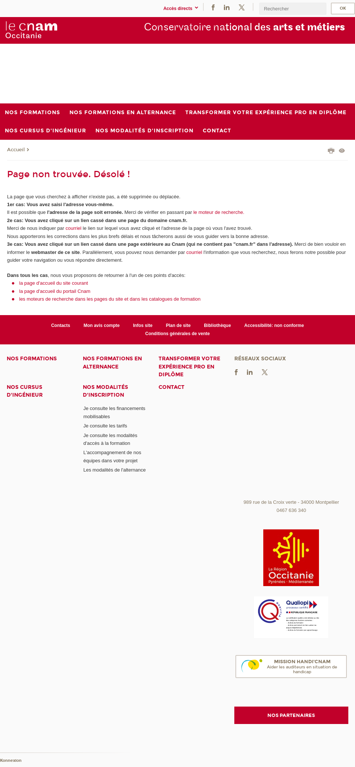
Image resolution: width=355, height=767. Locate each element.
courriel (74, 228)
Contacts (60, 325)
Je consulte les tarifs (105, 426)
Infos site (143, 325)
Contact (172, 387)
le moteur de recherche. (218, 212)
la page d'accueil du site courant (53, 283)
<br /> (291, 440)
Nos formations (32, 359)
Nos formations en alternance (112, 363)
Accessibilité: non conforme (274, 325)
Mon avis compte (102, 325)
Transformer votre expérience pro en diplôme (189, 367)
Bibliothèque (217, 325)
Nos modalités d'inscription (105, 391)
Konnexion (11, 760)
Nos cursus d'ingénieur (25, 391)
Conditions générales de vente (177, 333)
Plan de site (178, 325)
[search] (292, 9)
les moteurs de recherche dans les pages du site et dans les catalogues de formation (110, 299)
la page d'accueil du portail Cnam (55, 291)
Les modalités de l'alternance (114, 470)
